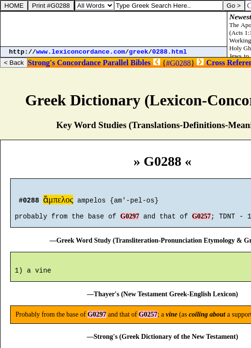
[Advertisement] (113, 29)
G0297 (129, 220)
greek (138, 52)
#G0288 (178, 63)
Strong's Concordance (64, 62)
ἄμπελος (58, 201)
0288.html (169, 52)
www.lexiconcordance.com (80, 52)
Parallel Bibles (126, 62)
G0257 (201, 220)
